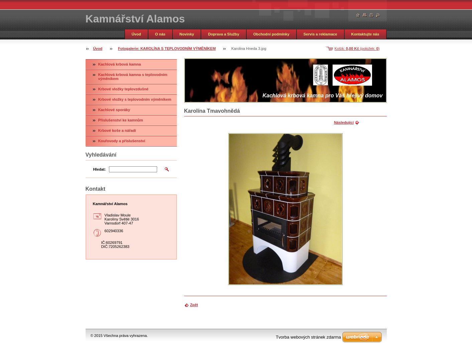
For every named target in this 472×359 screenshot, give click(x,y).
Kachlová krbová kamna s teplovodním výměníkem (132, 77)
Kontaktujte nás (365, 34)
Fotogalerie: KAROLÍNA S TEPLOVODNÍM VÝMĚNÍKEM (167, 49)
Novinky (187, 34)
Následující (344, 122)
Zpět (194, 305)
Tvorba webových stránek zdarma (308, 337)
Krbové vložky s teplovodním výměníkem (134, 99)
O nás (160, 34)
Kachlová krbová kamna (119, 64)
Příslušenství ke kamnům (120, 120)
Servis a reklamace (320, 34)
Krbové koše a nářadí (117, 130)
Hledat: (99, 169)
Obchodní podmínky (271, 34)
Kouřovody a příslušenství (121, 141)
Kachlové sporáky (114, 110)
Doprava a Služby (223, 34)
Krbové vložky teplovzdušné (123, 89)
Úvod (136, 34)
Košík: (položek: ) (357, 49)
